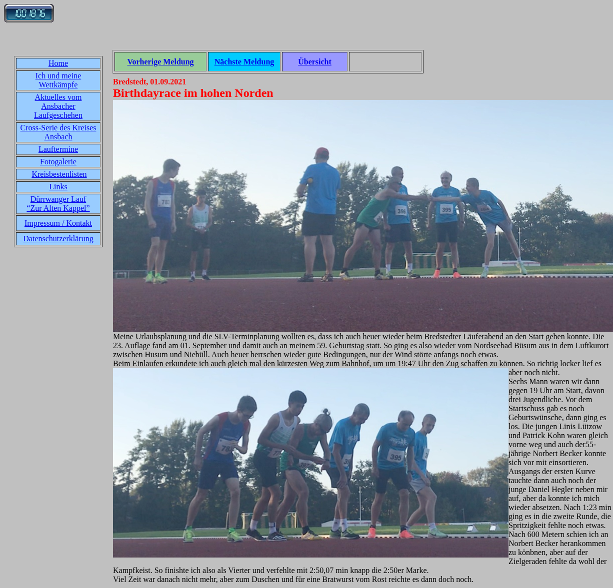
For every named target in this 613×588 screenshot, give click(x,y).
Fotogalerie (58, 161)
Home (58, 63)
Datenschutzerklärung (58, 238)
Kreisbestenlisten (59, 174)
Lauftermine (58, 149)
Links (58, 186)
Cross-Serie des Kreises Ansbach (58, 132)
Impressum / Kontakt (58, 223)
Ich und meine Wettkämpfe (59, 80)
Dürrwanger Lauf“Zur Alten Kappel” (58, 203)
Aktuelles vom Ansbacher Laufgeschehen (58, 106)
